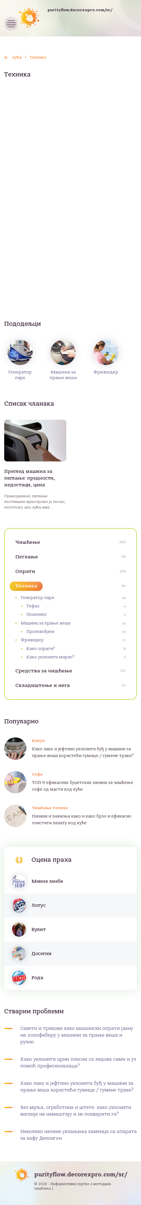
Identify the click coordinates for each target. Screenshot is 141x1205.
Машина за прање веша (63, 360)
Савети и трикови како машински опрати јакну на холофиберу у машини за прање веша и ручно (76, 1035)
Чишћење (27, 542)
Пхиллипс (36, 614)
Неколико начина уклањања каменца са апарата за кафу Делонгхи (78, 1135)
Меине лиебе (47, 881)
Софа (37, 774)
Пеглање (26, 557)
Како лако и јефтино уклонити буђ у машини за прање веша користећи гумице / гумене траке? (83, 752)
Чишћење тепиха (49, 807)
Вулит (38, 929)
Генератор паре (20, 360)
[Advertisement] (70, 129)
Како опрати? (40, 648)
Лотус (38, 905)
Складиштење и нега (42, 685)
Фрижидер (105, 357)
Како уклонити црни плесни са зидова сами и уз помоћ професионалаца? (78, 1063)
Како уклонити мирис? (50, 657)
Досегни (41, 953)
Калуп (38, 740)
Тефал (32, 606)
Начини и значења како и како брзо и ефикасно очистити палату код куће (81, 819)
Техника (26, 586)
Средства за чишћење (43, 671)
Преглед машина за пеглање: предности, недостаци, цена (29, 478)
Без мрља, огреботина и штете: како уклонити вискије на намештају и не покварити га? (75, 1111)
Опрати (25, 571)
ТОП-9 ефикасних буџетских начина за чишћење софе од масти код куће (82, 786)
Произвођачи (40, 631)
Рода (37, 978)
